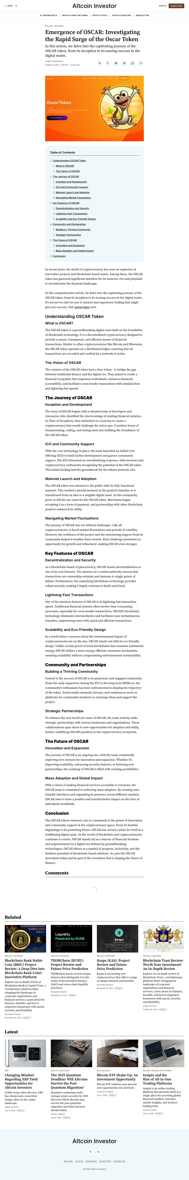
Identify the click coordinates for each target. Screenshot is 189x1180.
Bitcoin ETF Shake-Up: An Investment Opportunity (117, 1077)
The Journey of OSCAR (66, 176)
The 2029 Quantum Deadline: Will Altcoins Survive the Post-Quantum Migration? (69, 1081)
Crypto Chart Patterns (75, 15)
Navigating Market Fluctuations (73, 197)
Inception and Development (71, 181)
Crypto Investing (121, 15)
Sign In (162, 6)
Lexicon (79, 1161)
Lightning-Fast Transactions (71, 213)
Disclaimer (91, 1161)
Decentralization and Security (72, 208)
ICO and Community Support (72, 187)
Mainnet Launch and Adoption (73, 192)
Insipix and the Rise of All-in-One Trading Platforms (157, 1079)
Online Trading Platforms (157, 1070)
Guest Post (105, 1161)
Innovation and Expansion (70, 245)
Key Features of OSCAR (66, 203)
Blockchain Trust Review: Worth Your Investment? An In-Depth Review (163, 964)
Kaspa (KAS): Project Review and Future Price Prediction (113, 964)
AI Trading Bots (48, 15)
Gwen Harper (58, 1114)
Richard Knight (13, 1014)
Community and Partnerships (69, 224)
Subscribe (176, 6)
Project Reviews (54, 26)
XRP (7, 1070)
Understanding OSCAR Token (69, 160)
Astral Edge (82, 307)
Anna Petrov (150, 1006)
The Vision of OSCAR (68, 171)
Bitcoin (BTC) (104, 1070)
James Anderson (54, 61)
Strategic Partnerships (68, 234)
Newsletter (142, 15)
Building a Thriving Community (73, 229)
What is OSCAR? (65, 165)
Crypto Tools (99, 15)
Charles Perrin (105, 1092)
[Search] (16, 6)
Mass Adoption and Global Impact (75, 250)
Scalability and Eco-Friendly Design (76, 218)
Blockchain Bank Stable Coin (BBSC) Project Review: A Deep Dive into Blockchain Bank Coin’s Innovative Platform (25, 968)
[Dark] (9, 5)
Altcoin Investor (94, 5)
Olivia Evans (149, 1110)
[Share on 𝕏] (99, 63)
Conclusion (59, 256)
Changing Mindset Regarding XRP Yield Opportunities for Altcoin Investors (21, 1081)
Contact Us (119, 1161)
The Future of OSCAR (65, 240)
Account (68, 1161)
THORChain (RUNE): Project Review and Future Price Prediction (69, 964)
